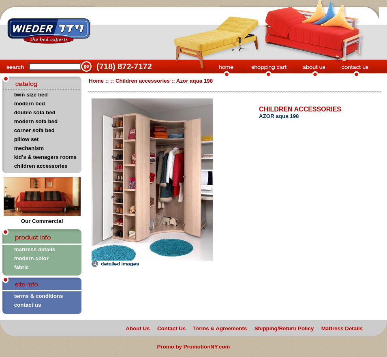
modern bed (29, 103)
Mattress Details (342, 328)
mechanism (29, 148)
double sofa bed (35, 112)
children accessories (41, 166)
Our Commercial (42, 218)
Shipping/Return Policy (284, 328)
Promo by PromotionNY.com (193, 347)
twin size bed (31, 95)
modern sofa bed (36, 121)
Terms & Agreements (220, 328)
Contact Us (171, 328)
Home (96, 81)
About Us (138, 328)
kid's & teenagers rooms (45, 157)
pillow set (26, 139)
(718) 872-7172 (124, 66)
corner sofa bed (34, 130)
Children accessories (142, 81)
